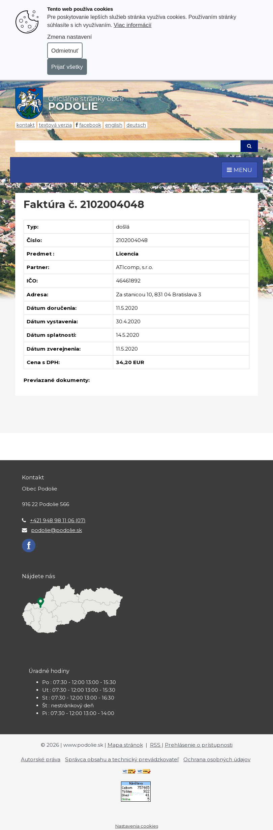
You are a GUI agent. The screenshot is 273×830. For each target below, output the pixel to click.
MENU (239, 169)
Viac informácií (132, 25)
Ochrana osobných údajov (216, 759)
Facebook (90, 125)
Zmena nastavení (69, 36)
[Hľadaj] (127, 146)
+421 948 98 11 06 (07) (58, 520)
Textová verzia (55, 125)
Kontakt (26, 125)
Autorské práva (40, 759)
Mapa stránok (125, 745)
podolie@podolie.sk (56, 530)
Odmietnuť (65, 50)
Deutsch (136, 125)
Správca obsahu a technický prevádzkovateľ (122, 759)
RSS (156, 745)
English (113, 125)
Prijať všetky (67, 66)
